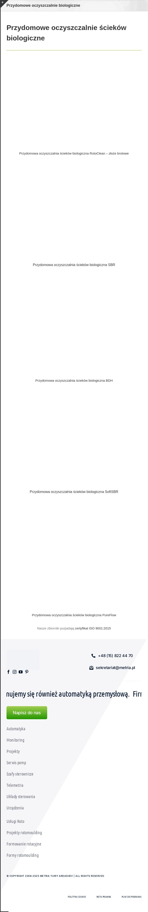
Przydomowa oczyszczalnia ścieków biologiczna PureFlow (74, 615)
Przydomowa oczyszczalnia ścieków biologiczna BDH (74, 380)
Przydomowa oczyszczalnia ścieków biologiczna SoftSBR (74, 492)
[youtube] (21, 672)
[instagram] (15, 672)
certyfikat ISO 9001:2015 (93, 628)
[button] (112, 655)
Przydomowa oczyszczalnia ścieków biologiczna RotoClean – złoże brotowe (74, 153)
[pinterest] (27, 672)
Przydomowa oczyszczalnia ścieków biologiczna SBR (74, 265)
